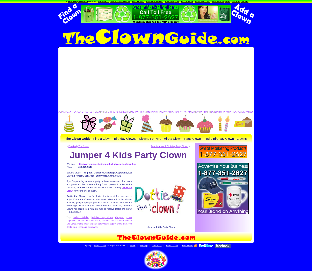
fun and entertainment (121, 221)
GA (98, 112)
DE (90, 112)
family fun (95, 221)
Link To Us (157, 245)
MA (136, 112)
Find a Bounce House (120, 1)
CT (83, 112)
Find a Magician (172, 1)
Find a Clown (138, 1)
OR (201, 112)
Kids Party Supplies (221, 1)
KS (117, 112)
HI (102, 112)
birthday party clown (102, 217)
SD (216, 112)
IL (108, 112)
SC (212, 112)
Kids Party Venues (240, 1)
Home (133, 245)
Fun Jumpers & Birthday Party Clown (169, 146)
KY (120, 112)
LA (124, 112)
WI (247, 112)
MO (153, 112)
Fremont (105, 221)
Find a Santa (187, 1)
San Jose (127, 224)
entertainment (83, 221)
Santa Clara (72, 227)
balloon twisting (81, 217)
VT (231, 112)
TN (220, 112)
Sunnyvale (93, 227)
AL (59, 112)
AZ (67, 112)
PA (205, 112)
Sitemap (143, 245)
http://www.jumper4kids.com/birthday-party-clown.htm (107, 164)
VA (235, 112)
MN (144, 112)
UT (227, 112)
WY (251, 112)
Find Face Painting (154, 1)
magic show (83, 224)
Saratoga (83, 227)
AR (71, 112)
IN (111, 112)
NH (169, 112)
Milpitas (93, 224)
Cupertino (71, 221)
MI (140, 112)
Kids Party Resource (78, 1)
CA (74, 112)
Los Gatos (71, 224)
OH (193, 112)
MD (132, 112)
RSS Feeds (187, 245)
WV (243, 112)
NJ (173, 112)
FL (94, 112)
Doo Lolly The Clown (78, 146)
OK (197, 112)
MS (148, 112)
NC (185, 112)
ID (105, 112)
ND (189, 112)
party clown (103, 224)
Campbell (119, 217)
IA (114, 112)
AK (63, 112)
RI (209, 112)
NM (177, 112)
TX (224, 112)
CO (79, 112)
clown (129, 217)
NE (161, 112)
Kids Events (103, 1)
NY (181, 112)
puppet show (116, 224)
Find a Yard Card (202, 1)
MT (157, 112)
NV (165, 112)
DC (87, 112)
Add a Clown (172, 245)
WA (239, 112)
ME (128, 112)
